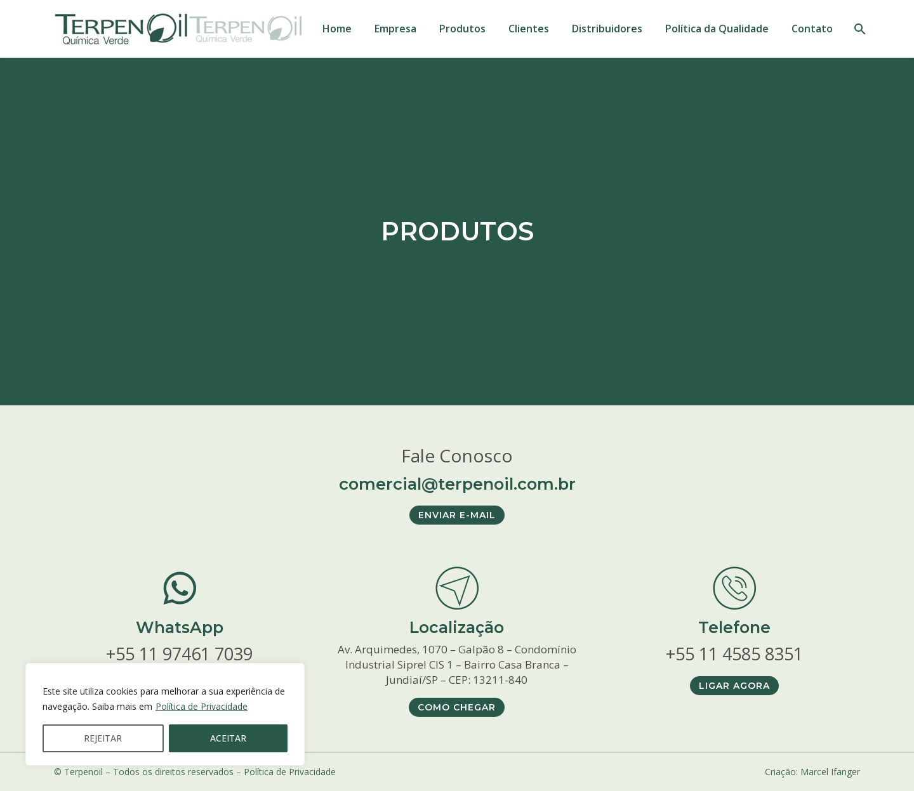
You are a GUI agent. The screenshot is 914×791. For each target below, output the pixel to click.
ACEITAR (228, 738)
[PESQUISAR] (858, 29)
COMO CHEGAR (457, 707)
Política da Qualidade (717, 29)
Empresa (395, 29)
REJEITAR (103, 738)
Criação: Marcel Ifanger (812, 772)
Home (337, 29)
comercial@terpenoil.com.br (457, 483)
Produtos (462, 29)
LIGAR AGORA (734, 685)
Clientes (528, 29)
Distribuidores (607, 29)
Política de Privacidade (202, 706)
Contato (812, 29)
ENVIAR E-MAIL (457, 515)
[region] (165, 714)
